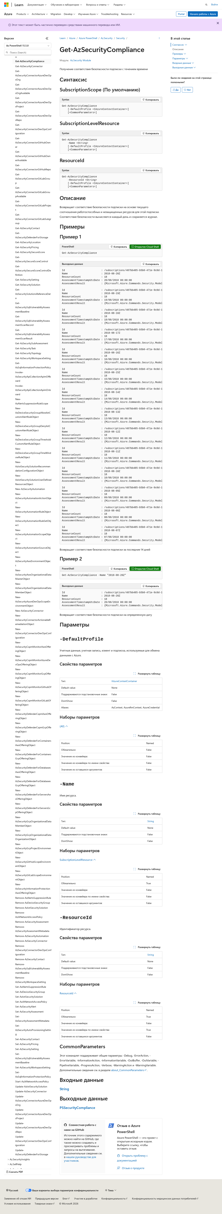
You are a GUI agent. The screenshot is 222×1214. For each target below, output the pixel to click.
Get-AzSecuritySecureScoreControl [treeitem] (31, 259)
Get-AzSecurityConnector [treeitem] (29, 66)
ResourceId (68, 993)
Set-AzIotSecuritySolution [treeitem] (29, 996)
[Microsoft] (6, 4)
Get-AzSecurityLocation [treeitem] (28, 242)
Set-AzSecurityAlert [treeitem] (25, 1006)
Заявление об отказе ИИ (17, 1198)
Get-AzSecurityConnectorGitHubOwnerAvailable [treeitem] (32, 156)
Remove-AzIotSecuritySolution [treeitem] (31, 907)
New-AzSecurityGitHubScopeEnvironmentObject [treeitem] (33, 862)
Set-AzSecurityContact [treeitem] (27, 1039)
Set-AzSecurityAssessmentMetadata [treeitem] (32, 1018)
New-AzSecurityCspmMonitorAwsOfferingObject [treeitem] (33, 647)
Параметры (180, 58)
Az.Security (107, 38)
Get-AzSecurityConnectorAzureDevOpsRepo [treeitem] (33, 116)
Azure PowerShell (88, 38)
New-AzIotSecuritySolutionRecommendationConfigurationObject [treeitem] (32, 466)
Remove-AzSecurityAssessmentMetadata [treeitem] (32, 929)
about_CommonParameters (127, 1070)
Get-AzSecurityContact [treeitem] (27, 228)
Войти (214, 4)
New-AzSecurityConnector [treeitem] (29, 610)
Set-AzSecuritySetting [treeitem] (27, 1049)
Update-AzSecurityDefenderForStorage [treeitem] (31, 1152)
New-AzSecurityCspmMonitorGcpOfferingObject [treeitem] (33, 673)
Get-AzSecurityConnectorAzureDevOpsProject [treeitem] (33, 102)
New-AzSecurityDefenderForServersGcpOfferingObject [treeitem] (32, 808)
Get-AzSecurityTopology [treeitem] (28, 353)
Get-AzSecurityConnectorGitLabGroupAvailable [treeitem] (32, 192)
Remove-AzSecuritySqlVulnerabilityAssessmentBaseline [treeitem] (32, 968)
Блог (65, 1198)
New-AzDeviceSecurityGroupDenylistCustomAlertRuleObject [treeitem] (32, 426)
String (150, 821)
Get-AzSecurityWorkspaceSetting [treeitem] (33, 358)
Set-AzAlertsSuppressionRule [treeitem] (30, 986)
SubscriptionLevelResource (78, 859)
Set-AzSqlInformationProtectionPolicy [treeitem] (33, 1074)
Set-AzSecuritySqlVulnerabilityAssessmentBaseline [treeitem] (32, 1058)
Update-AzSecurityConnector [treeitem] (31, 1091)
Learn (63, 38)
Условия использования (17, 1203)
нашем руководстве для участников (80, 1158)
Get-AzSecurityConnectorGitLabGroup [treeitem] (32, 179)
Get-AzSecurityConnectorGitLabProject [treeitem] (33, 205)
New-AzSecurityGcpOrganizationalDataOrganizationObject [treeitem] (33, 835)
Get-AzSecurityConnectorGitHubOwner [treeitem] (32, 142)
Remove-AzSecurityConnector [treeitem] (31, 940)
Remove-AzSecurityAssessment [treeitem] (32, 921)
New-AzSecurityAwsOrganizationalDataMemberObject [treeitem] (33, 588)
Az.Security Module (80, 60)
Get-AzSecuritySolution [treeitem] (27, 284)
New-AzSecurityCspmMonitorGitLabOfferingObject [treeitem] (33, 700)
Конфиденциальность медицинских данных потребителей (164, 1198)
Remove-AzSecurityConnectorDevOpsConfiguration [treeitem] (33, 950)
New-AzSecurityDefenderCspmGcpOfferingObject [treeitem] (33, 727)
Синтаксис (179, 44)
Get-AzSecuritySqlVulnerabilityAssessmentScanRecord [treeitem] (32, 321)
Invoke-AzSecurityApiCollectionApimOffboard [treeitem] (33, 376)
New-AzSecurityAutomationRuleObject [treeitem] (33, 509)
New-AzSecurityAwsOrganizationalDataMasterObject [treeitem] (33, 574)
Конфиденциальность (113, 1198)
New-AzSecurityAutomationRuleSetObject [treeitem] (33, 521)
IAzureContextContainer (124, 681)
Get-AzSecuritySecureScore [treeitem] (30, 252)
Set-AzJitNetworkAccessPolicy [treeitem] (31, 1001)
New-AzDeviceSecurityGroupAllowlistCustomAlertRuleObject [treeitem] (33, 412)
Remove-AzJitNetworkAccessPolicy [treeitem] (28, 915)
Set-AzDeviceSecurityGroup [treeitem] (30, 991)
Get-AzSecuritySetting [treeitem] (27, 279)
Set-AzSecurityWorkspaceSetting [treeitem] (32, 1067)
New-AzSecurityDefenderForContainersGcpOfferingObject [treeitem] (33, 754)
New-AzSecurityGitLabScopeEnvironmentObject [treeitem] (33, 875)
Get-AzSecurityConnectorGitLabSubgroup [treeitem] (33, 219)
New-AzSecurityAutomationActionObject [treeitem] (33, 498)
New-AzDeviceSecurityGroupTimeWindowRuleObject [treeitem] (33, 453)
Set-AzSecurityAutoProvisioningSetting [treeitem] (33, 1030)
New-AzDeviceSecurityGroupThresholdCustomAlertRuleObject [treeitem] (33, 439)
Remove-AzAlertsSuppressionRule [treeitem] (33, 897)
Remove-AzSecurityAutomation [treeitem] (32, 936)
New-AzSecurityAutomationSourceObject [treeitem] (32, 548)
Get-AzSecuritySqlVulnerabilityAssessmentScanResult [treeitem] (32, 334)
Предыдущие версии (46, 1198)
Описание (177, 49)
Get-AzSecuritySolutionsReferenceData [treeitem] (33, 294)
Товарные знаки (43, 1203)
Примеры (179, 53)
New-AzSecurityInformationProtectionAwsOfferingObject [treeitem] (32, 888)
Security (120, 38)
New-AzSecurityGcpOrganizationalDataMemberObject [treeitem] (33, 821)
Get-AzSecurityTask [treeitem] (25, 348)
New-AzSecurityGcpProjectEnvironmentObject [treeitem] (33, 848)
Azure (72, 38)
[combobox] (27, 45)
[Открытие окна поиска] (206, 5)
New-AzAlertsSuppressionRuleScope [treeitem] (31, 401)
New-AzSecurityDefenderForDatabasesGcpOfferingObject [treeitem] (33, 781)
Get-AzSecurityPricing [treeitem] (27, 247)
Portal (181, 14)
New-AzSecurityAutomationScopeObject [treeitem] (33, 534)
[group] (111, 405)
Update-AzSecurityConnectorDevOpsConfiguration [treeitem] (33, 1141)
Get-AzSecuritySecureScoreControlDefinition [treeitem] (33, 270)
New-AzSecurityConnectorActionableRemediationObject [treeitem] (32, 620)
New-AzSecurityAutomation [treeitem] (30, 489)
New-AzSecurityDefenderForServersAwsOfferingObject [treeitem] (33, 794)
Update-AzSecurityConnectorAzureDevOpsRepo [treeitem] (33, 1127)
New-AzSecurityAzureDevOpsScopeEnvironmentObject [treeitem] (32, 601)
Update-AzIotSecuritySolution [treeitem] (31, 1086)
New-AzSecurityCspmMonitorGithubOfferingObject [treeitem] (33, 687)
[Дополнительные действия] (159, 38)
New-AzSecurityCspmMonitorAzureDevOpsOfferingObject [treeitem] (32, 660)
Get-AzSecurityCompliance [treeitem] (29, 61)
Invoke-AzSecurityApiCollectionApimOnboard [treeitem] (33, 390)
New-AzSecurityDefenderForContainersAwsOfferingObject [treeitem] (33, 741)
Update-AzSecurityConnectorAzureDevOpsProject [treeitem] (33, 1114)
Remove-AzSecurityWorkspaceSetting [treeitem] (30, 980)
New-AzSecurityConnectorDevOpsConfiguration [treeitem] (33, 633)
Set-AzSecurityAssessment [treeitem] (29, 1011)
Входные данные (183, 63)
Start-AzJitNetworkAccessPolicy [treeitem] (32, 1081)
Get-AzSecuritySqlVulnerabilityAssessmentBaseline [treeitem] (32, 307)
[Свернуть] (47, 38)
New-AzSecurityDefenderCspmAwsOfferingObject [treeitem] (33, 714)
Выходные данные (184, 67)
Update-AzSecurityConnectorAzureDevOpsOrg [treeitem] (33, 1100)
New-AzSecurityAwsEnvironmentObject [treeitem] (33, 561)
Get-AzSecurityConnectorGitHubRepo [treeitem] (33, 167)
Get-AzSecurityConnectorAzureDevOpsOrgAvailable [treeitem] (33, 89)
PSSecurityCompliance (77, 1107)
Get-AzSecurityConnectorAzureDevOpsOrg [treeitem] (33, 75)
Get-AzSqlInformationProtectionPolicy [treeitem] (33, 365)
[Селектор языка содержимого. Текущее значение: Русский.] (12, 1190)
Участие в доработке (85, 1198)
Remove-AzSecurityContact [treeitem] (30, 959)
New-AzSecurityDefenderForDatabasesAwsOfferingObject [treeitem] (33, 768)
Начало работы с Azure (203, 14)
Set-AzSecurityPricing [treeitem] (26, 1044)
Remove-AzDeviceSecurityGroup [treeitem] (32, 902)
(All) (64, 726)
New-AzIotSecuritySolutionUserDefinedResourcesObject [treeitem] (33, 480)
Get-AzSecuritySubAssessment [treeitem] (31, 343)
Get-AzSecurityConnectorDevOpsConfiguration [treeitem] (33, 129)
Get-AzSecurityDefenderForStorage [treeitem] (31, 235)
